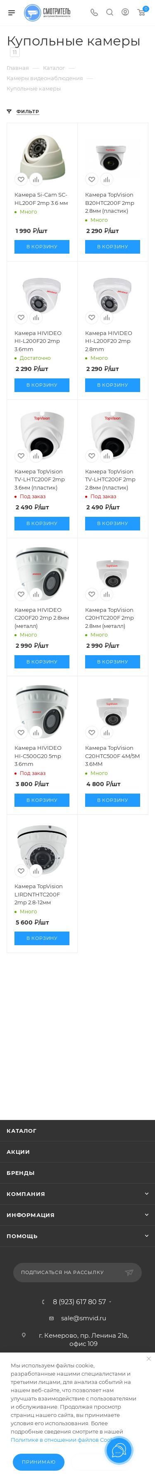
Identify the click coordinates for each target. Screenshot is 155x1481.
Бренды (21, 1173)
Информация (31, 1215)
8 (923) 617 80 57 (79, 1302)
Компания (26, 1194)
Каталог (22, 1130)
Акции (18, 1151)
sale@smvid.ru (83, 1318)
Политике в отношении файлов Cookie (65, 1439)
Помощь (22, 1236)
